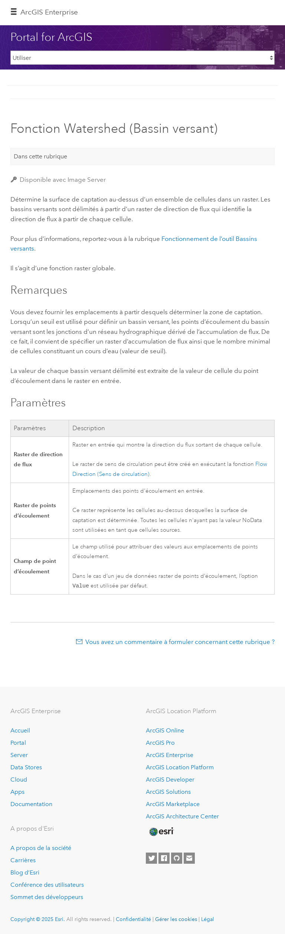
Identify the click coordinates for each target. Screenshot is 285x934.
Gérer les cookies (176, 919)
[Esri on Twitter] (151, 858)
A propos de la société (40, 847)
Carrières (23, 860)
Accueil (20, 730)
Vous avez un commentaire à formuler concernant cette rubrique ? (180, 642)
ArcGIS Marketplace (173, 804)
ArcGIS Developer (170, 779)
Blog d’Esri (24, 872)
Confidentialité (133, 919)
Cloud (18, 779)
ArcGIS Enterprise (49, 12)
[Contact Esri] (189, 858)
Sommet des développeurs (46, 897)
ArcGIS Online (165, 730)
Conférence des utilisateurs (47, 884)
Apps (17, 791)
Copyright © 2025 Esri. (37, 919)
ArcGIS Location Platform (180, 767)
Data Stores (26, 767)
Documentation (31, 804)
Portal (18, 742)
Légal (207, 919)
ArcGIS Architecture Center (182, 816)
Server (19, 755)
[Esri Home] (161, 831)
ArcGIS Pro (160, 742)
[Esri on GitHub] (176, 858)
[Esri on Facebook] (164, 858)
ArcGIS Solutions (168, 791)
